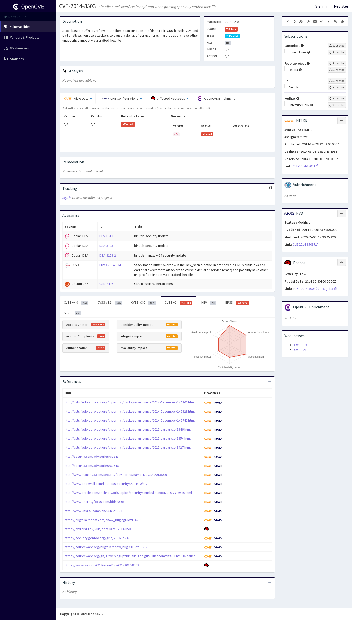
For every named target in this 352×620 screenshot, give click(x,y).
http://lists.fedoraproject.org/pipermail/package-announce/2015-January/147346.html (128, 429)
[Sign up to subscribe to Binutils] (337, 87)
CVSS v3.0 (143, 302)
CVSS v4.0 (76, 302)
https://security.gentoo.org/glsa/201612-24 (96, 538)
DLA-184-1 (106, 236)
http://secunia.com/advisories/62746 (92, 465)
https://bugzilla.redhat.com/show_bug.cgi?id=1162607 (104, 520)
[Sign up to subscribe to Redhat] (337, 98)
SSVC (72, 313)
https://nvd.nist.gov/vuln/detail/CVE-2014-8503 (98, 529)
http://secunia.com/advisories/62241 (92, 456)
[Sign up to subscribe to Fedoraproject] (337, 63)
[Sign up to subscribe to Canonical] (337, 45)
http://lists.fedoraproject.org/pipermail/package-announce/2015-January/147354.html (128, 438)
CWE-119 (300, 345)
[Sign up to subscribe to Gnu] (337, 81)
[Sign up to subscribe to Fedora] (337, 70)
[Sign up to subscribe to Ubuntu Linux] (337, 52)
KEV (208, 302)
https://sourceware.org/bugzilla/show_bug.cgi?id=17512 (106, 547)
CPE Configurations (121, 98)
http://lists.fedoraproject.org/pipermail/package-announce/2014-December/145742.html (130, 420)
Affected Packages (169, 98)
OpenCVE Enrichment (216, 98)
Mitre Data (78, 98)
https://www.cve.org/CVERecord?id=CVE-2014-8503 (102, 565)
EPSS (237, 302)
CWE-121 (300, 350)
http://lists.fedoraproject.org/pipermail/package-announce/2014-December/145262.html (130, 402)
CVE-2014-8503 (77, 6)
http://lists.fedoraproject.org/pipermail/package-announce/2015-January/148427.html (128, 447)
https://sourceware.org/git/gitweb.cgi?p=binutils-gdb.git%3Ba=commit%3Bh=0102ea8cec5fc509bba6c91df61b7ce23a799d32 (157, 556)
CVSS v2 (179, 302)
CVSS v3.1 (110, 302)
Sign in (321, 6)
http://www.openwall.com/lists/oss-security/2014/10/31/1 (107, 483)
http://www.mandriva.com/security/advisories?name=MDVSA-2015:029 (116, 474)
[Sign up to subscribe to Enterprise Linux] (337, 105)
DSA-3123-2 (107, 255)
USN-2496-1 (107, 284)
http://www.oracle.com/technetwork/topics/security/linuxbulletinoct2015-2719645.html (128, 492)
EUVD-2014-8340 (110, 265)
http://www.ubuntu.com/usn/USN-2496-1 (94, 511)
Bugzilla (329, 288)
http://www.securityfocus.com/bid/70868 (95, 502)
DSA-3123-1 (107, 245)
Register (341, 6)
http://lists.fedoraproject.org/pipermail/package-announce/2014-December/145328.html (130, 411)
